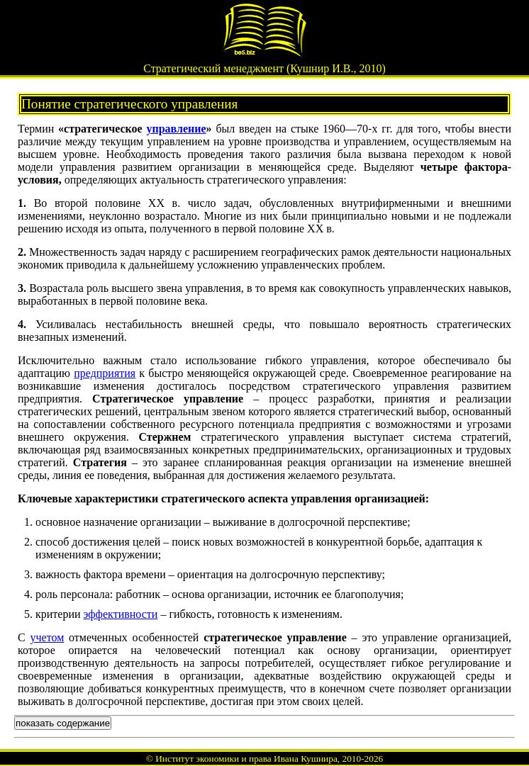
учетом (47, 637)
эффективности (121, 614)
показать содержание (63, 723)
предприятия (104, 373)
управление (176, 129)
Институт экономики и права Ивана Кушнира (246, 758)
